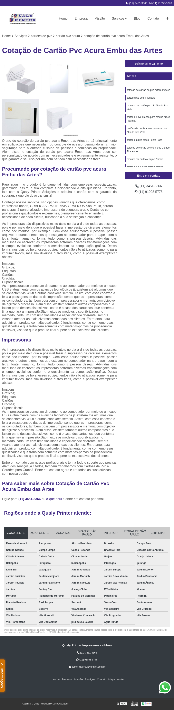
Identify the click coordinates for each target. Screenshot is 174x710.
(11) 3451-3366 (136, 3)
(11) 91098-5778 (160, 3)
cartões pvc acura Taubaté (141, 97)
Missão (100, 18)
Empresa (81, 18)
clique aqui (54, 499)
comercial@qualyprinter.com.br (87, 666)
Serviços (118, 18)
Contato (153, 18)
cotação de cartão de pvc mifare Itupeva (148, 90)
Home (63, 18)
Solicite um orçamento (148, 63)
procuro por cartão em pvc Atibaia (145, 159)
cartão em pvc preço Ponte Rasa (144, 140)
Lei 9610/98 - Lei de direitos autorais (62, 632)
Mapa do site (115, 679)
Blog (137, 18)
